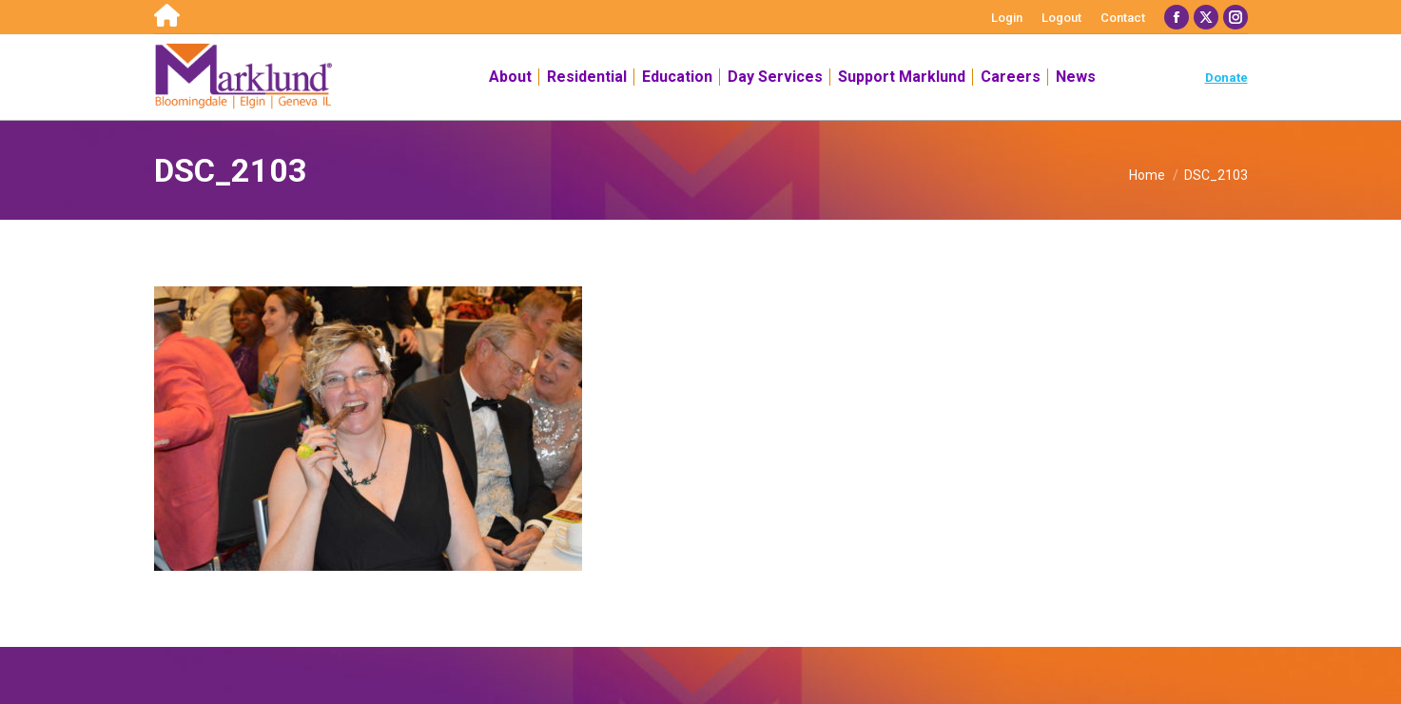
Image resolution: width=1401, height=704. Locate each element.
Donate (1226, 77)
